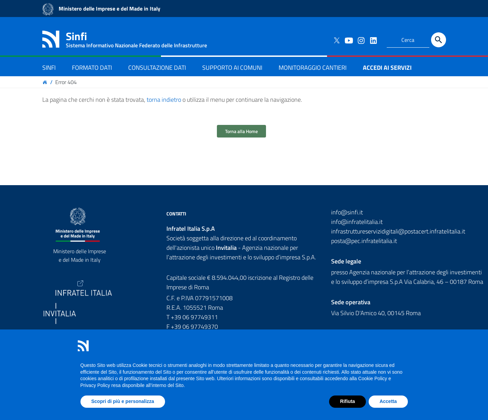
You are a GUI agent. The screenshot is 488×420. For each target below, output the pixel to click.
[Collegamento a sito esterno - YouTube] (348, 40)
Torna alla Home (241, 131)
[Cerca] (438, 39)
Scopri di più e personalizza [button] (122, 401)
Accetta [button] (388, 401)
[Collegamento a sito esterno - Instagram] (361, 40)
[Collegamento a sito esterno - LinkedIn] (373, 40)
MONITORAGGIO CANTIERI (312, 67)
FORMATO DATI (92, 67)
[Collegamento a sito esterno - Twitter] (336, 40)
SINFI (49, 67)
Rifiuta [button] (347, 401)
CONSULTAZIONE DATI (157, 67)
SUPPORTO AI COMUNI (232, 67)
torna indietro (164, 99)
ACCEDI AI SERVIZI (387, 67)
